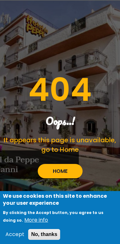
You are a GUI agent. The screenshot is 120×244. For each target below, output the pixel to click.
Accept (14, 236)
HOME (60, 171)
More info (36, 222)
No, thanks (44, 236)
